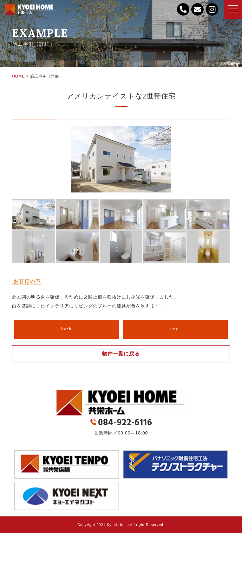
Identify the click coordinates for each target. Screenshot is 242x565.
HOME (18, 76)
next (175, 329)
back (66, 329)
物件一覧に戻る (121, 353)
